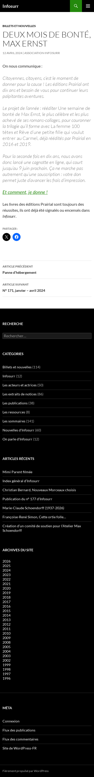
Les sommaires (14, 421)
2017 (7, 602)
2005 (7, 647)
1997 (7, 674)
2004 (7, 651)
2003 (7, 656)
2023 (7, 575)
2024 (7, 570)
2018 (7, 597)
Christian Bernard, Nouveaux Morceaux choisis (39, 490)
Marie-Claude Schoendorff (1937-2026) (33, 508)
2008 (7, 642)
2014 (7, 615)
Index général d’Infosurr (21, 481)
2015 (7, 611)
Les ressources (14, 412)
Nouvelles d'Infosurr (18, 430)
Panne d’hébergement (47, 269)
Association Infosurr (42, 53)
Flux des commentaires (20, 739)
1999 (7, 665)
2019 (7, 593)
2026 (7, 561)
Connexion (11, 721)
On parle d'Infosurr (17, 439)
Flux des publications (19, 730)
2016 (7, 606)
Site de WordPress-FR (20, 748)
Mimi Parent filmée (17, 472)
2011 (7, 629)
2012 (7, 624)
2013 (7, 620)
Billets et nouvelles (19, 26)
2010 (7, 633)
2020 (7, 588)
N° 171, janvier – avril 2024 (47, 287)
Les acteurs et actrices (20, 385)
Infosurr (11, 6)
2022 (7, 579)
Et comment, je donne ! (25, 192)
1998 (7, 669)
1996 (7, 678)
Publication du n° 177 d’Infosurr (27, 499)
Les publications (15, 403)
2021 (7, 584)
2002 (7, 660)
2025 (7, 566)
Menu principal (88, 6)
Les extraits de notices (20, 394)
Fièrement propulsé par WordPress (26, 771)
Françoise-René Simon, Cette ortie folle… (34, 517)
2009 (7, 638)
